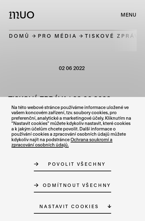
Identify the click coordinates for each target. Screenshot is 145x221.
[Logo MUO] (23, 15)
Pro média (57, 36)
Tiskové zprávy (114, 36)
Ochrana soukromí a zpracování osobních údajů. (61, 142)
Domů (19, 36)
